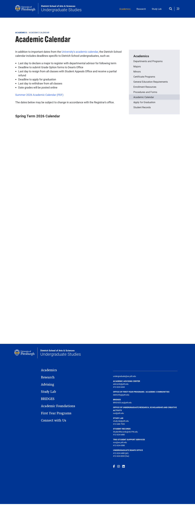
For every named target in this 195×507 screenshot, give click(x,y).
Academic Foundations (58, 406)
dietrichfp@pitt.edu (121, 394)
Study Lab (157, 8)
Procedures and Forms (145, 92)
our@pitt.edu (118, 413)
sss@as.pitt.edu (120, 442)
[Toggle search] (171, 9)
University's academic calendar (80, 51)
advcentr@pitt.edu (120, 384)
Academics (125, 8)
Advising (47, 384)
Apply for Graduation (144, 102)
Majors (137, 66)
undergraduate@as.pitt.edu (124, 376)
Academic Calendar (143, 97)
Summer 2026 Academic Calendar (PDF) (39, 95)
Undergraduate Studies (61, 8)
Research (141, 8)
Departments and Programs (148, 61)
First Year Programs (56, 413)
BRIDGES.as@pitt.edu (122, 402)
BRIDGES (47, 399)
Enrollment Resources (144, 86)
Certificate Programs (144, 76)
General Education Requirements (150, 81)
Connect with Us (53, 420)
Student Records (142, 107)
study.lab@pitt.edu (121, 421)
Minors (137, 71)
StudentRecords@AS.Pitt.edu (125, 431)
